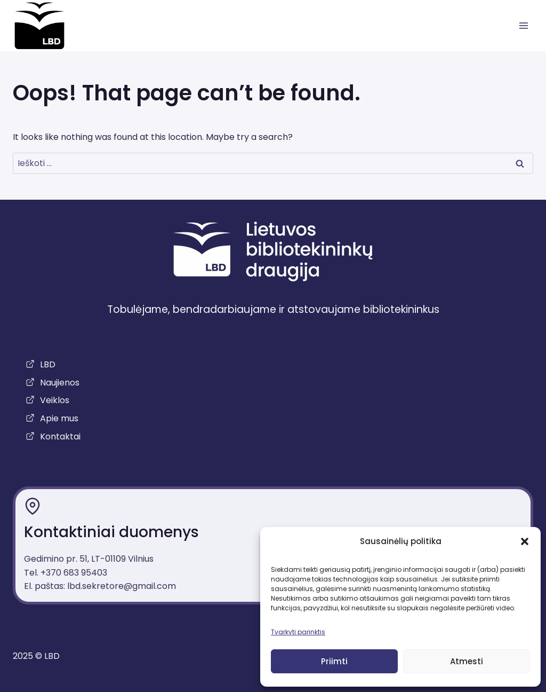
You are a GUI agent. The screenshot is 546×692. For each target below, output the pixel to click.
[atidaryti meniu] (523, 26)
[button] (524, 541)
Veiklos (54, 400)
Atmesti (466, 661)
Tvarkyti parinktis (298, 631)
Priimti (334, 661)
